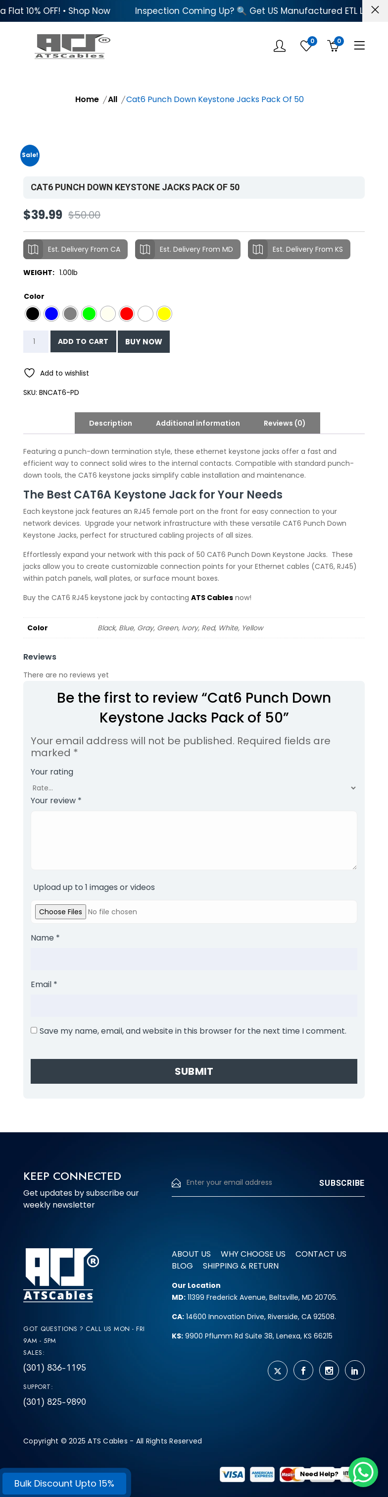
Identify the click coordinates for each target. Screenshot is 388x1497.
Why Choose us (253, 1254)
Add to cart (83, 341)
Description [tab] (110, 423)
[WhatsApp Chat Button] (363, 1472)
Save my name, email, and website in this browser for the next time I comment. (193, 1031)
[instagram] (329, 1370)
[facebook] (303, 1370)
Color (34, 296)
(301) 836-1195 (54, 1367)
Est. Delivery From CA (71, 249)
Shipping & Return (241, 1266)
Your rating (52, 771)
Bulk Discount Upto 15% (64, 1483)
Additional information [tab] (198, 423)
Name (45, 937)
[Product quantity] (35, 342)
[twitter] (278, 1371)
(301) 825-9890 (54, 1401)
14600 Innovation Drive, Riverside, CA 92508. (254, 1317)
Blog (182, 1266)
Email (44, 984)
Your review (56, 800)
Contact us (320, 1254)
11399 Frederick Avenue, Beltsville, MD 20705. (255, 1297)
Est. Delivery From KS (295, 249)
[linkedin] (355, 1370)
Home (87, 99)
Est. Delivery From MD (184, 249)
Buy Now (144, 341)
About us (191, 1254)
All (112, 99)
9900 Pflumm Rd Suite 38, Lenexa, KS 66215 (252, 1336)
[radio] (32, 313)
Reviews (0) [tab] (285, 423)
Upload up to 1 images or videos (94, 887)
